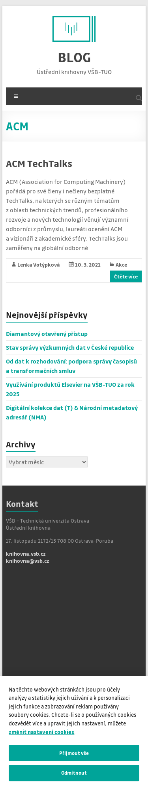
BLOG (74, 56)
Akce (121, 264)
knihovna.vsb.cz (26, 553)
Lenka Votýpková (38, 264)
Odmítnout (74, 773)
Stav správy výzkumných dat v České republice (70, 347)
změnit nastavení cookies (41, 732)
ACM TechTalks (39, 163)
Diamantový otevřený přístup (47, 334)
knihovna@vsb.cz (27, 560)
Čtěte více (126, 276)
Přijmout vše (74, 753)
